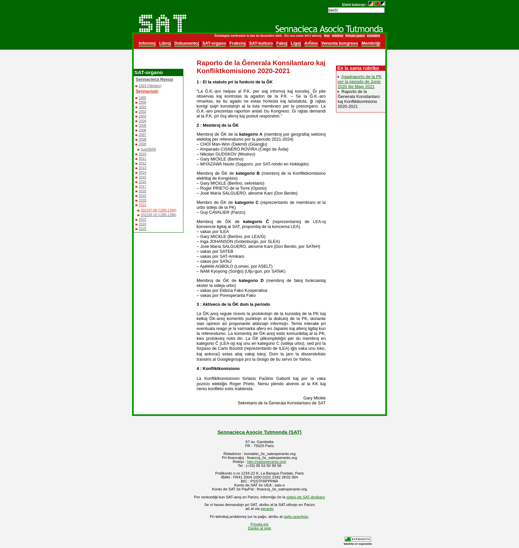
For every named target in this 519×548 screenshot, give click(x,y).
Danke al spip (259, 528)
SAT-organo (214, 43)
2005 (142, 125)
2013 (142, 168)
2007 (142, 135)
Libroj (165, 43)
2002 (142, 112)
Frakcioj (237, 43)
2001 (142, 107)
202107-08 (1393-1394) (158, 210)
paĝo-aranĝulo (296, 517)
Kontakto (373, 35)
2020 (142, 200)
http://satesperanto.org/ (266, 462)
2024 (142, 224)
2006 (142, 130)
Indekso (337, 35)
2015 (142, 177)
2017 (142, 186)
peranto (267, 509)
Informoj (147, 43)
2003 (142, 116)
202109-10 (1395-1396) (158, 215)
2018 (142, 191)
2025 (142, 229)
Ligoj (296, 43)
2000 (142, 102)
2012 (142, 163)
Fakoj (281, 43)
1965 (142, 98)
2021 (142, 205)
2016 (142, 182)
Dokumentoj (186, 43)
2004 (142, 121)
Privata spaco (355, 35)
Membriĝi (370, 43)
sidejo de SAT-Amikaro (305, 497)
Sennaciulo (147, 91)
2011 (142, 158)
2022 (142, 219)
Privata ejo (259, 524)
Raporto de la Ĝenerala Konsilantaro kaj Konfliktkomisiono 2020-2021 (359, 99)
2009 (142, 144)
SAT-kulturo (261, 43)
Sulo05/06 (148, 149)
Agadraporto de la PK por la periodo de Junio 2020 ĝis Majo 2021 (360, 81)
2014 (142, 172)
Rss (326, 35)
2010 (142, 154)
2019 (142, 196)
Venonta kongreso (339, 43)
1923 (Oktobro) (150, 86)
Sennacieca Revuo (154, 79)
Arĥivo (311, 43)
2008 (142, 139)
